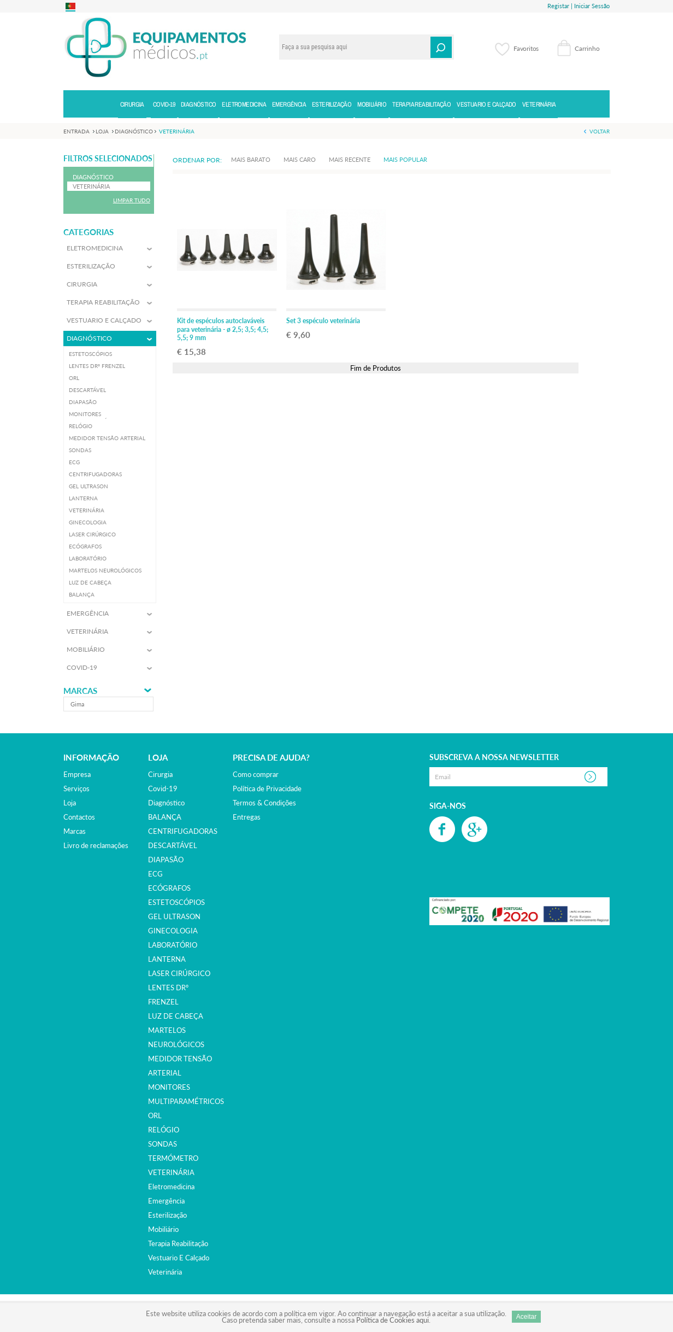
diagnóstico (166, 802)
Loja (69, 802)
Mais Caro (300, 159)
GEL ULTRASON (174, 916)
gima (77, 704)
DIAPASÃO (166, 859)
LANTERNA (167, 959)
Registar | (559, 5)
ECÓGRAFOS (169, 888)
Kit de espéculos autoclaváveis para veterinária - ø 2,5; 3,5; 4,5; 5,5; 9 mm (222, 329)
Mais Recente (349, 159)
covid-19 (163, 788)
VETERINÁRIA (171, 1172)
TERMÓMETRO (173, 1158)
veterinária (165, 1271)
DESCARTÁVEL (172, 845)
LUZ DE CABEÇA (175, 1016)
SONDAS (162, 1144)
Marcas (80, 691)
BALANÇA (164, 817)
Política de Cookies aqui (392, 1320)
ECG (155, 873)
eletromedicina (171, 1186)
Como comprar (256, 774)
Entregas (247, 817)
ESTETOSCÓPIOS (176, 902)
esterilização (167, 1215)
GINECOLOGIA (173, 930)
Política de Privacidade (267, 788)
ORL (155, 1115)
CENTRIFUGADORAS (182, 831)
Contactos (79, 817)
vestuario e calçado (178, 1257)
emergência (166, 1200)
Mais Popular (405, 159)
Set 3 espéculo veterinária (323, 321)
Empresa (77, 774)
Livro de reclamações (95, 845)
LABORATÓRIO (172, 944)
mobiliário (163, 1229)
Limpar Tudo (131, 200)
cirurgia (160, 774)
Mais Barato (250, 159)
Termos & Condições (264, 802)
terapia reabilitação (178, 1243)
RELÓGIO (163, 1129)
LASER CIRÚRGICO (179, 973)
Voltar (599, 131)
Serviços (76, 788)
